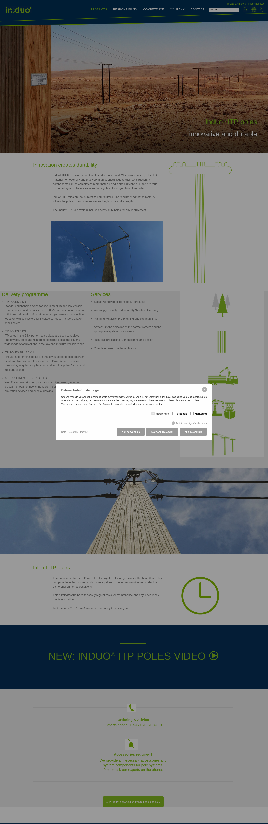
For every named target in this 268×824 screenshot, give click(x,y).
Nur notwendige (131, 432)
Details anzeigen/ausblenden (191, 423)
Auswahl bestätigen (162, 432)
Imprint (84, 432)
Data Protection (69, 432)
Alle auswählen (193, 432)
